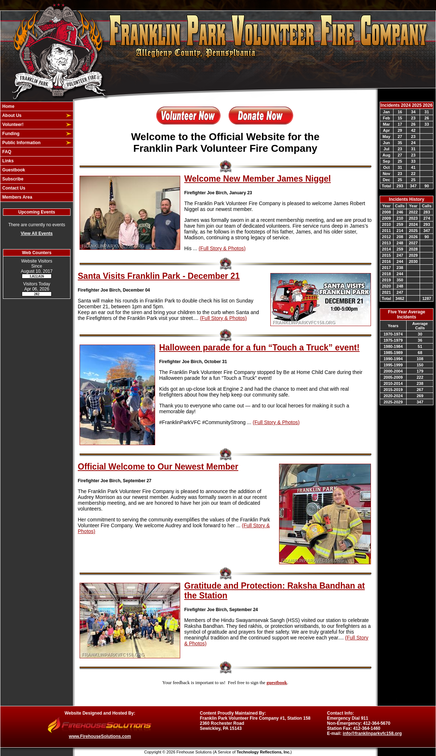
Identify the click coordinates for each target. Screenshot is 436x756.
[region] (36, 152)
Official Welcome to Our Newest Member (158, 466)
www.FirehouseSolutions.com (100, 736)
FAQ (6, 151)
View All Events (37, 233)
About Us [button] (11, 115)
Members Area (16, 197)
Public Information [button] (21, 142)
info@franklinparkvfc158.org (372, 733)
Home (8, 106)
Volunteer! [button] (12, 124)
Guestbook (13, 169)
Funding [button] (10, 133)
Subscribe (12, 179)
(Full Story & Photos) (222, 248)
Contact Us (13, 188)
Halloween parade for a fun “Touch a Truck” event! (259, 347)
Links (7, 160)
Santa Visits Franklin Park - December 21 (159, 276)
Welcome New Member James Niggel (257, 178)
